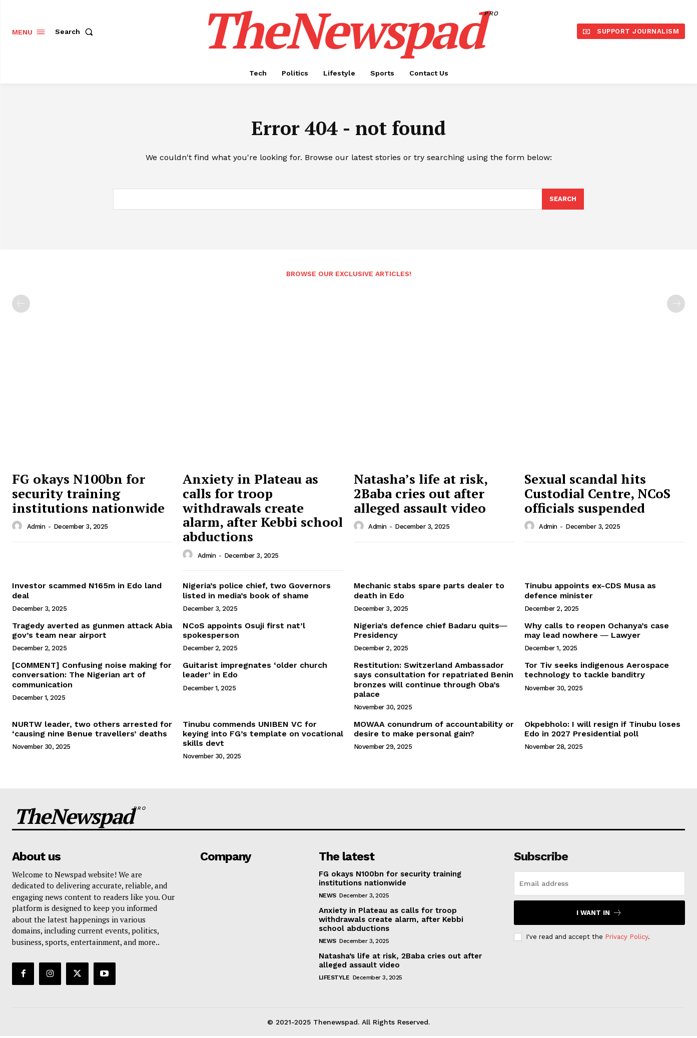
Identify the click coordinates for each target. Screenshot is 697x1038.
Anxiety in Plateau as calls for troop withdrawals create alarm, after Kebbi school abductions (263, 509)
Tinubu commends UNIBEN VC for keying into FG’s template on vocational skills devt (263, 735)
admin (36, 528)
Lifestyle (334, 979)
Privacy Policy (626, 938)
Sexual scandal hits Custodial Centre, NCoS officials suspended (597, 495)
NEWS (327, 897)
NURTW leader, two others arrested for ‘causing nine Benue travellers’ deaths (92, 730)
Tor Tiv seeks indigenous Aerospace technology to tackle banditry (596, 671)
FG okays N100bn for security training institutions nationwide (88, 495)
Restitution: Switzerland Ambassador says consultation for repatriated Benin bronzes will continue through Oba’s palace (433, 681)
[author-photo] (18, 528)
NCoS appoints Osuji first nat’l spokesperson (244, 632)
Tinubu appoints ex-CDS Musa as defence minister (590, 592)
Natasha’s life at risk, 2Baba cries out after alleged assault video (421, 495)
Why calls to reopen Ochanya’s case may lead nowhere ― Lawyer (596, 632)
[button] (76, 31)
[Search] (563, 201)
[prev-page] (21, 306)
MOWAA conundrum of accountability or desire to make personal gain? (434, 730)
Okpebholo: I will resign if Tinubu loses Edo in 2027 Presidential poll (602, 730)
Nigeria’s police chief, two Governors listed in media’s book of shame (257, 592)
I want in (599, 914)
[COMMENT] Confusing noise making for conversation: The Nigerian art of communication (92, 676)
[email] (599, 885)
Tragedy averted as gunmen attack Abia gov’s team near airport (92, 632)
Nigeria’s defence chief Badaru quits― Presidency (430, 632)
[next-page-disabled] (676, 306)
